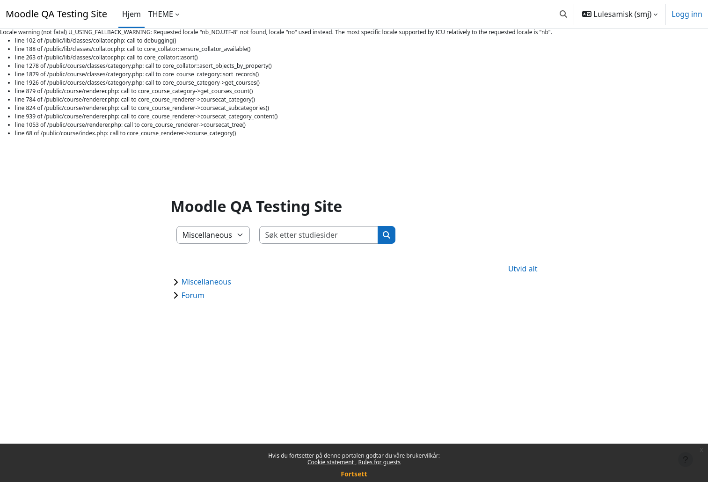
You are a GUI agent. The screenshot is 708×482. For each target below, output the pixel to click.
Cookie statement (331, 462)
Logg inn (687, 14)
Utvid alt (523, 268)
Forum (193, 295)
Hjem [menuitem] (131, 14)
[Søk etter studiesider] (319, 235)
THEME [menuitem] (160, 14)
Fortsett (354, 473)
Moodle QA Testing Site (56, 13)
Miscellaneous (206, 282)
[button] (563, 14)
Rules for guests (379, 462)
